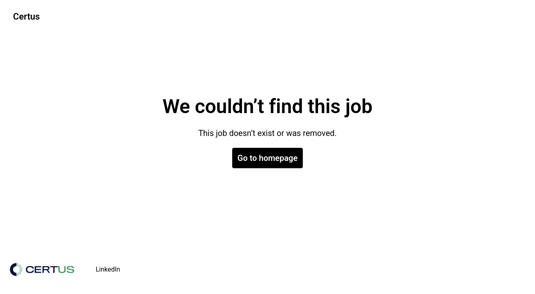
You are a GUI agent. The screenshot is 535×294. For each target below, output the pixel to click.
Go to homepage (267, 158)
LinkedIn (107, 269)
